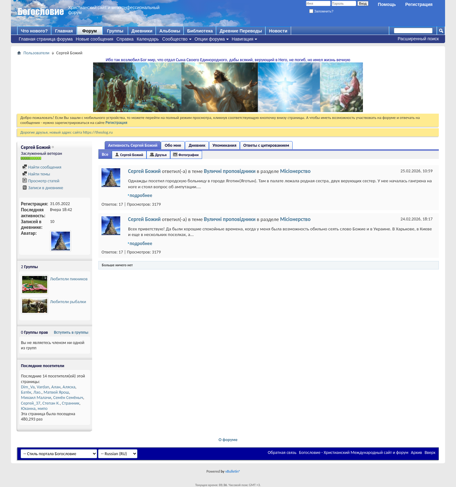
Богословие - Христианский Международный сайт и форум (353, 452)
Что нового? (34, 30)
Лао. (37, 392)
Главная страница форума (46, 39)
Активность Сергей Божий (132, 145)
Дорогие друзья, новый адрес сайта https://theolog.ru (66, 132)
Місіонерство (295, 171)
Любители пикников (68, 279)
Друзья (160, 155)
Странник (70, 403)
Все (105, 154)
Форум (89, 30)
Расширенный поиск (418, 38)
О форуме (228, 439)
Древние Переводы (241, 30)
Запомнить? (321, 11)
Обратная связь (282, 452)
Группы (115, 30)
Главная (64, 30)
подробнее (141, 195)
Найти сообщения (41, 167)
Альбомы (169, 30)
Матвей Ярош (56, 392)
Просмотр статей (40, 181)
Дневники (142, 30)
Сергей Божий (131, 155)
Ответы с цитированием (266, 145)
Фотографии (189, 155)
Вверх (429, 452)
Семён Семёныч (68, 397)
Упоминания (224, 145)
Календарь (148, 39)
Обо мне (173, 145)
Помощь (387, 4)
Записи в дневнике (42, 187)
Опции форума (210, 39)
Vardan (43, 387)
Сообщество (174, 39)
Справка (125, 39)
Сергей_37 (30, 403)
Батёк (26, 392)
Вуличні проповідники (230, 171)
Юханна (28, 408)
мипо (42, 408)
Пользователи (36, 53)
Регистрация (419, 4)
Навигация (242, 39)
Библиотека (200, 30)
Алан (55, 387)
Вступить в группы (71, 332)
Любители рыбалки (68, 301)
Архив (416, 452)
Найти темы (36, 174)
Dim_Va (28, 387)
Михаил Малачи (36, 397)
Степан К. (51, 403)
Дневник (197, 145)
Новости (278, 30)
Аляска (68, 387)
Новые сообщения (94, 39)
